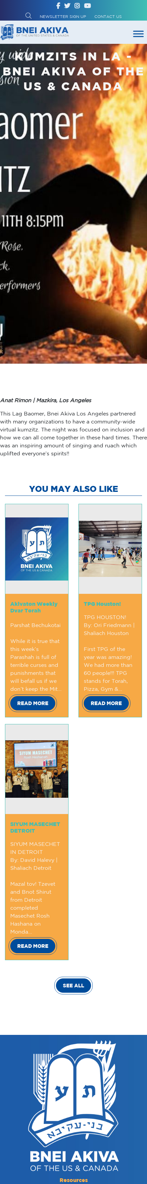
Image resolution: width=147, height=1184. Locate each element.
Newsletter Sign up (63, 16)
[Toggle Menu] (138, 34)
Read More (32, 703)
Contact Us (108, 16)
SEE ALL (73, 985)
